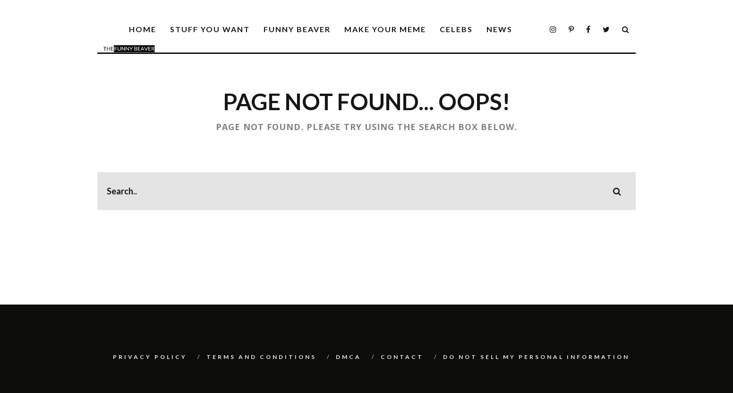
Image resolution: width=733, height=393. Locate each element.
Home (142, 29)
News (499, 29)
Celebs (456, 29)
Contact (402, 356)
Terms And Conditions (261, 356)
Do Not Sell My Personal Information (536, 356)
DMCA (348, 356)
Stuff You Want (210, 29)
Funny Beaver (297, 29)
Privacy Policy (150, 356)
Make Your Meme (385, 29)
